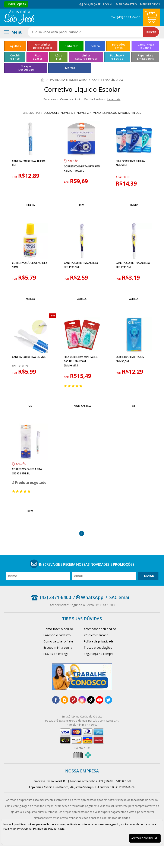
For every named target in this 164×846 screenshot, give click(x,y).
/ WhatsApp (88, 597)
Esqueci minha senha (58, 647)
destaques (51, 113)
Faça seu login (101, 4)
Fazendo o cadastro (57, 635)
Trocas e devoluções (98, 647)
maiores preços (129, 113)
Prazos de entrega (56, 654)
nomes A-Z (68, 113)
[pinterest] (73, 700)
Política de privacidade (99, 641)
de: (14, 366)
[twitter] (108, 700)
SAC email (119, 597)
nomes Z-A (84, 113)
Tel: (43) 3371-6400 (126, 17)
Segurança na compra (99, 654)
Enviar (148, 576)
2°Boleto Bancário (96, 635)
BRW (82, 204)
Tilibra (30, 204)
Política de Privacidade (49, 829)
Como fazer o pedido (58, 629)
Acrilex (30, 298)
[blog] (64, 700)
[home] (19, 17)
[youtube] (99, 700)
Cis (30, 405)
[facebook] (56, 700)
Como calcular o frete (58, 641)
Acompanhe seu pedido (100, 629)
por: (15, 177)
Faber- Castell (82, 405)
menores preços (105, 113)
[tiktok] (91, 700)
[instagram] (82, 700)
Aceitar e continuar (144, 838)
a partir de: (123, 177)
